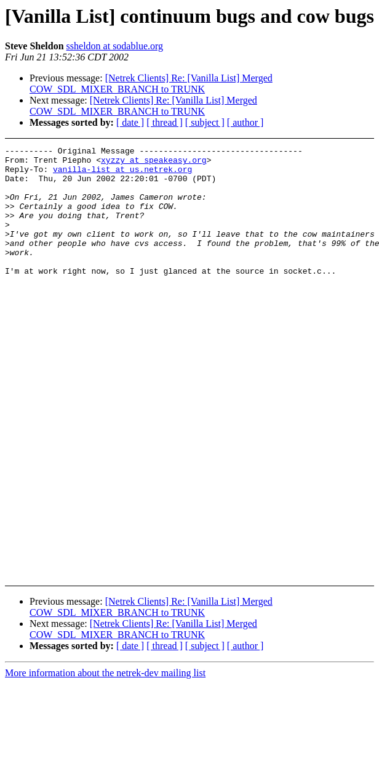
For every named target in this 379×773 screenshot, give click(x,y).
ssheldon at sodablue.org (114, 46)
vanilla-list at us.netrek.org (122, 174)
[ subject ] (205, 122)
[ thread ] (164, 122)
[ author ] (245, 122)
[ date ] (130, 122)
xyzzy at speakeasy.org (154, 163)
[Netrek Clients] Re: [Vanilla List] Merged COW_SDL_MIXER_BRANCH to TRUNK (151, 83)
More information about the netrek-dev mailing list (105, 673)
